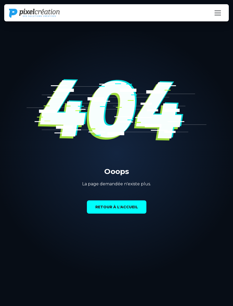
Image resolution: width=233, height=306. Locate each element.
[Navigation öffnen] (217, 12)
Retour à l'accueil (116, 207)
